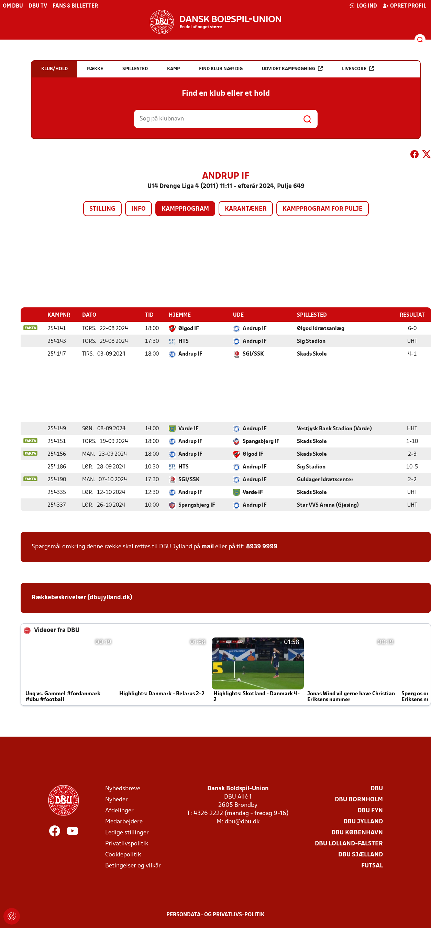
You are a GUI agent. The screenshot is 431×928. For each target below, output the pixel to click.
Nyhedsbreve (122, 788)
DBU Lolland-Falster (349, 843)
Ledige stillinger (127, 832)
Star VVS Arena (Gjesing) (328, 505)
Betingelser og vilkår (133, 865)
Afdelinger (119, 810)
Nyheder (116, 799)
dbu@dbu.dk (242, 821)
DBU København (357, 832)
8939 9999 (261, 546)
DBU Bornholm (359, 799)
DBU (377, 788)
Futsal (372, 865)
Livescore (358, 68)
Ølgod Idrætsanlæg (320, 328)
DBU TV (38, 6)
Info (138, 209)
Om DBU (13, 6)
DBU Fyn (370, 810)
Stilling (102, 209)
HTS (183, 341)
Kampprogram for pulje (323, 209)
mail (207, 546)
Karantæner (246, 209)
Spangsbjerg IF (261, 441)
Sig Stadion (311, 341)
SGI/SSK (253, 353)
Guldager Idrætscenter (325, 479)
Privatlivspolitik (126, 843)
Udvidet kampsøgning (292, 68)
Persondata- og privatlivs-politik (215, 914)
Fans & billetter (75, 6)
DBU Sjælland (360, 854)
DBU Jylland (363, 821)
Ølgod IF (188, 328)
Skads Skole (312, 353)
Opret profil (404, 6)
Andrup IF (255, 328)
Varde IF (188, 428)
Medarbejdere (124, 821)
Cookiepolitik (123, 854)
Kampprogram (185, 209)
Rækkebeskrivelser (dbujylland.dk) (82, 597)
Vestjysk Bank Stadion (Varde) (334, 428)
